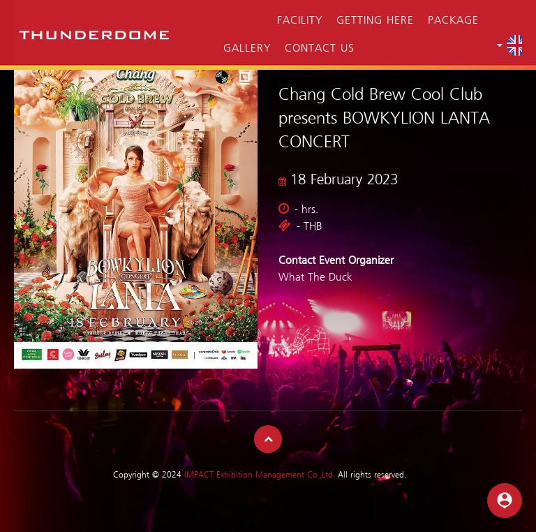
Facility (299, 21)
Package (453, 21)
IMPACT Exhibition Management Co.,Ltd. (259, 475)
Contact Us (320, 49)
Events (243, 21)
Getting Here (375, 21)
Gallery (247, 49)
